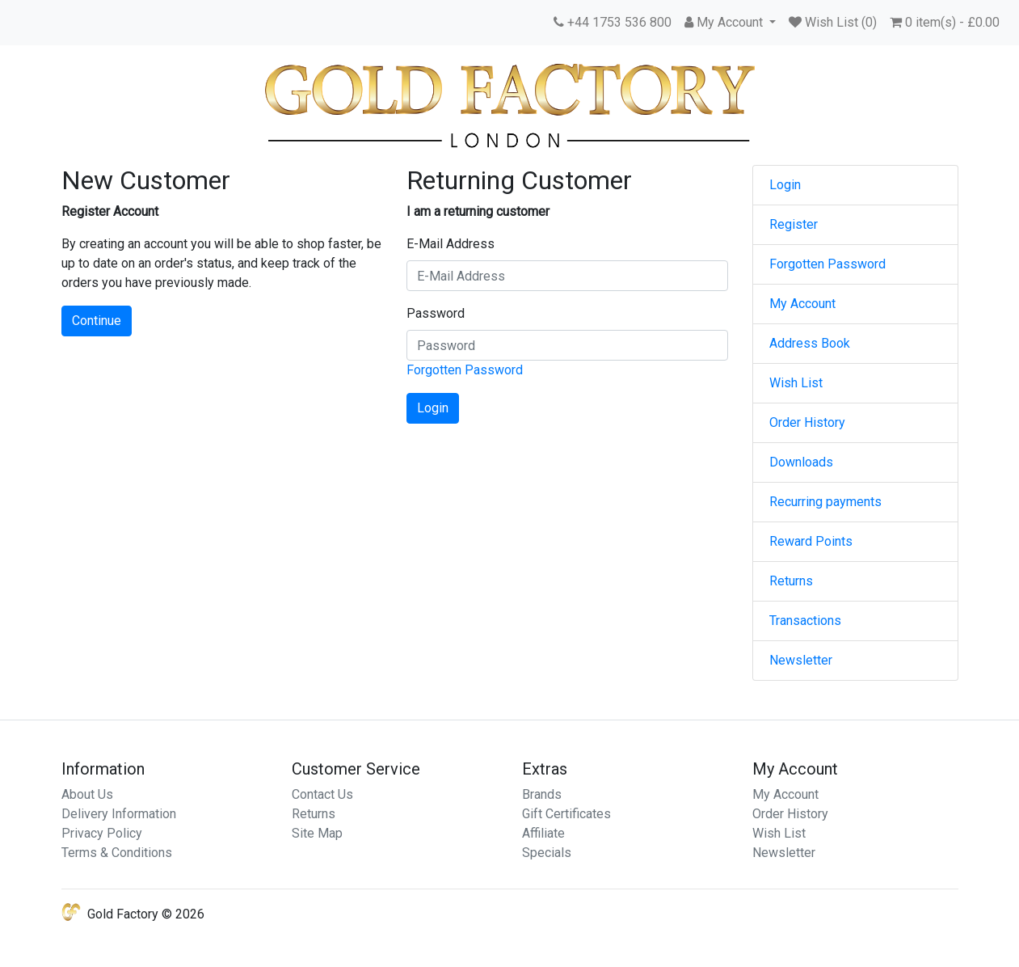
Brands (542, 794)
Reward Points (811, 541)
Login (785, 184)
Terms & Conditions (116, 852)
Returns (791, 581)
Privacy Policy (101, 833)
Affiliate (543, 833)
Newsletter (800, 660)
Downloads (801, 462)
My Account (802, 303)
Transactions (805, 620)
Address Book (809, 343)
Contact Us (322, 794)
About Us (87, 794)
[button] (730, 22)
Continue (96, 320)
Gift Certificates (566, 813)
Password (435, 313)
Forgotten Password (464, 370)
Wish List (796, 383)
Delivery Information (118, 813)
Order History (807, 422)
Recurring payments (825, 501)
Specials (546, 852)
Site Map (317, 833)
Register (793, 224)
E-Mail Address (450, 243)
